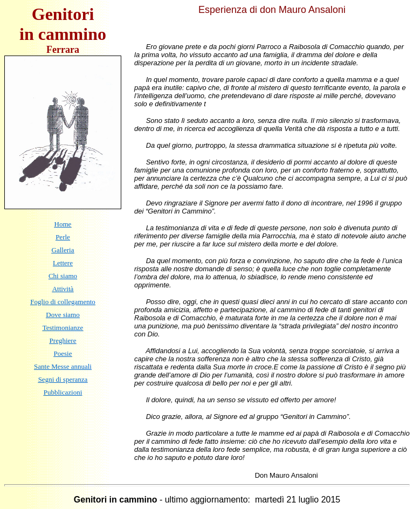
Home (63, 224)
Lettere (63, 263)
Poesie (63, 353)
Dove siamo (62, 315)
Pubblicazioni (63, 392)
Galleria (63, 250)
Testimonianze (63, 328)
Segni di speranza (63, 379)
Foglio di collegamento (62, 302)
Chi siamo (63, 276)
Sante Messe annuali (63, 366)
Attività (63, 289)
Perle (63, 237)
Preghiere (63, 340)
